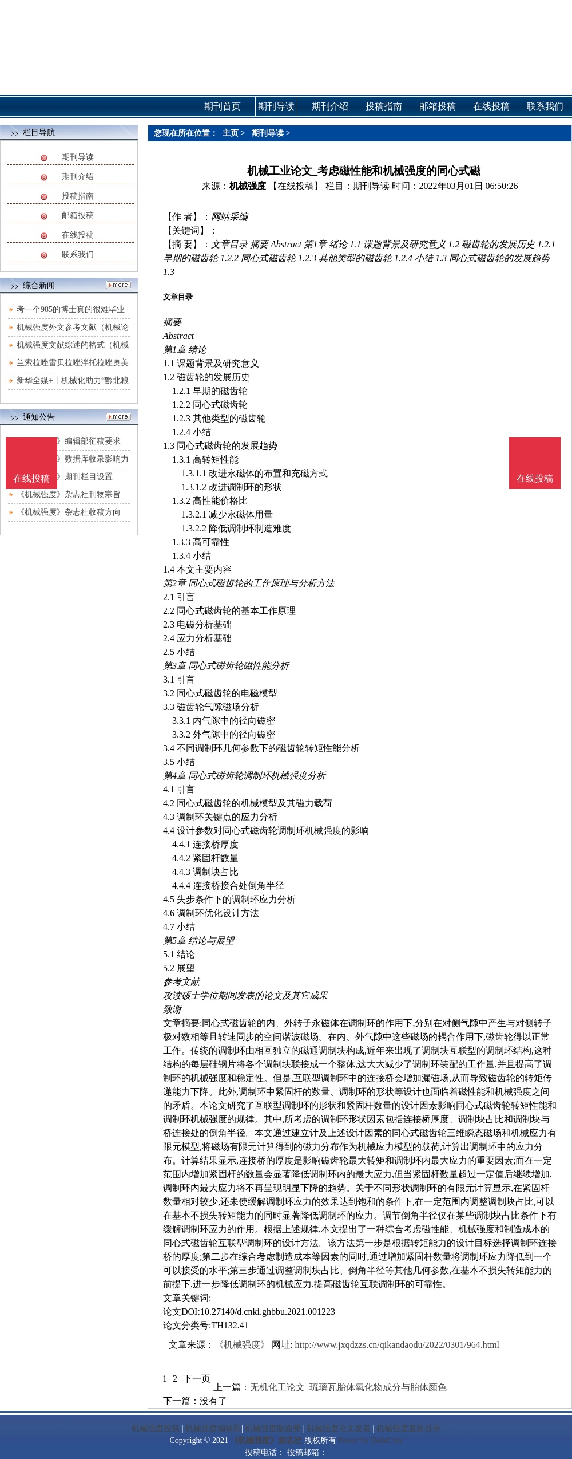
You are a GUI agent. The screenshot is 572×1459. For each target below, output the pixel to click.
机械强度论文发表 (339, 1428)
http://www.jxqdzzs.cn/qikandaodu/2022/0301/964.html (397, 1345)
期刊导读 (78, 157)
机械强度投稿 (156, 1428)
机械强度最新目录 (408, 1428)
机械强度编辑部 (213, 1428)
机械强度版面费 (273, 1428)
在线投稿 (78, 235)
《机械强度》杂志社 (266, 1440)
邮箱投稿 (78, 215)
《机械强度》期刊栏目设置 (65, 476)
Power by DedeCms (370, 1440)
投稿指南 (78, 196)
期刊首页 (222, 106)
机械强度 (247, 186)
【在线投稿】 (295, 186)
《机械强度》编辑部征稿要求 (69, 441)
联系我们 (78, 254)
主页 (231, 133)
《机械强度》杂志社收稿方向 (69, 512)
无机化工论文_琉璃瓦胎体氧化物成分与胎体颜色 (348, 1387)
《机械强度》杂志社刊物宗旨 (69, 494)
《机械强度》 (241, 1345)
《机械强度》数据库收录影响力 (73, 459)
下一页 (196, 1378)
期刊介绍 (78, 176)
